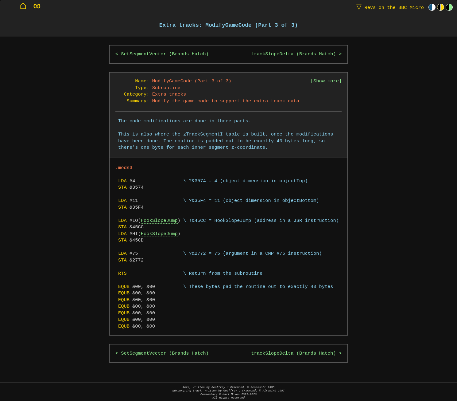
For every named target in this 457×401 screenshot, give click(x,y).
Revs (389, 7)
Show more (326, 81)
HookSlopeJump (159, 221)
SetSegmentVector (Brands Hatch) (165, 54)
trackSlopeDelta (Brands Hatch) (293, 54)
